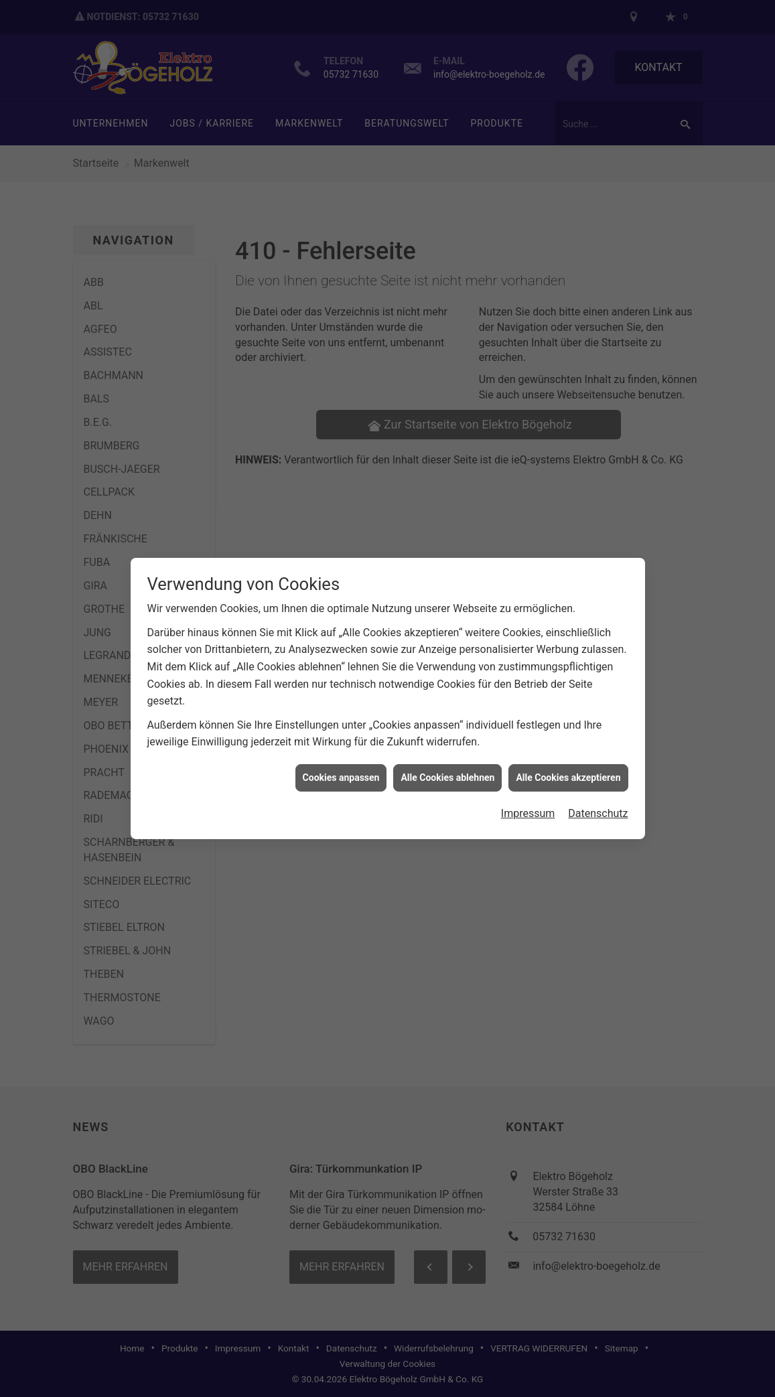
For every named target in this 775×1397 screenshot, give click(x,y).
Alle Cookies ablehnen (447, 759)
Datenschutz (598, 796)
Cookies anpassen (341, 759)
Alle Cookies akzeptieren (568, 759)
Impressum (528, 796)
